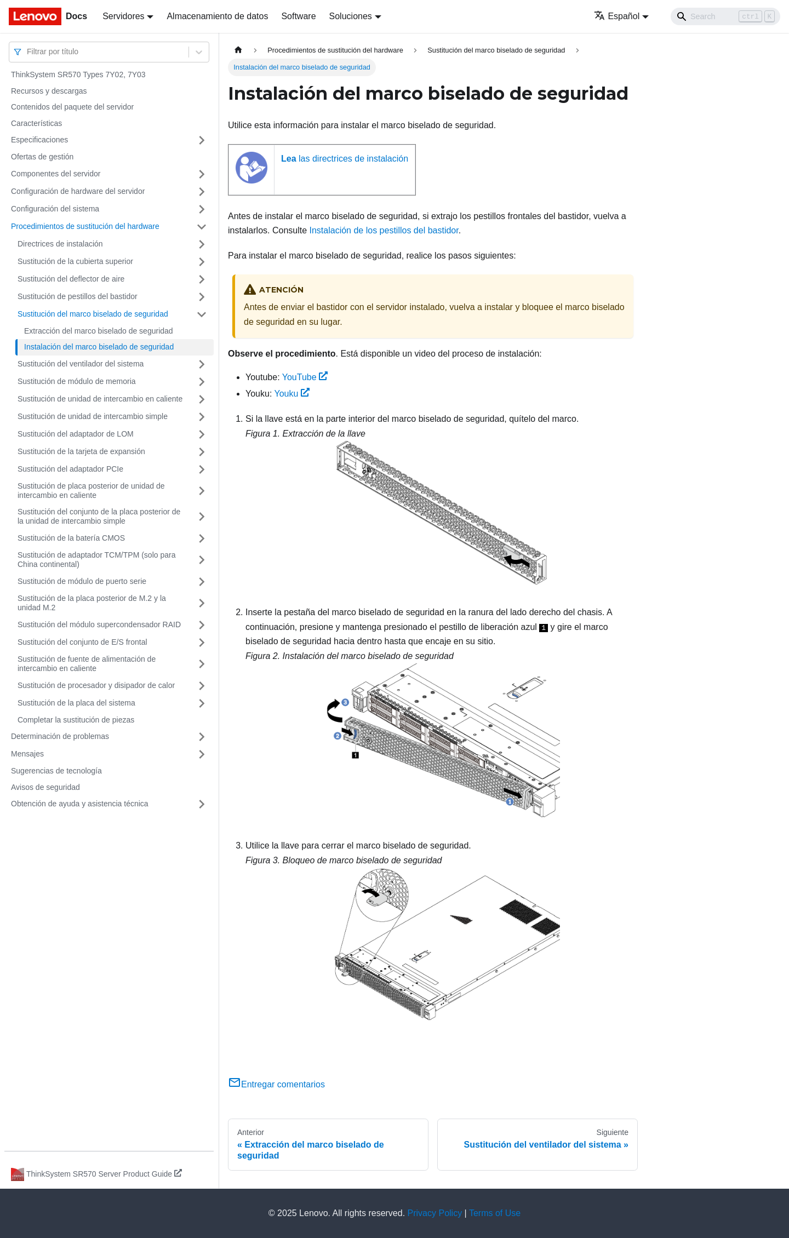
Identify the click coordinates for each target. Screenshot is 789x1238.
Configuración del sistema (55, 208)
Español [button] (616, 16)
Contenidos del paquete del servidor (72, 106)
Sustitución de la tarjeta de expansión (81, 451)
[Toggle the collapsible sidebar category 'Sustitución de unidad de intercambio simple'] (202, 417)
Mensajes (27, 753)
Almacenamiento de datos (217, 16)
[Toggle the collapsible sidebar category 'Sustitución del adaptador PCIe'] (202, 469)
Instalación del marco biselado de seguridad (99, 346)
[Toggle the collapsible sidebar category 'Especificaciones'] (202, 140)
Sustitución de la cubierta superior (75, 261)
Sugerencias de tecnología (56, 770)
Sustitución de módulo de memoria (77, 381)
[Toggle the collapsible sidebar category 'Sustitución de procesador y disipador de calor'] (202, 686)
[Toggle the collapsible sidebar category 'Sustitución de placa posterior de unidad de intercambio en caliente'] (202, 491)
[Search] (725, 16)
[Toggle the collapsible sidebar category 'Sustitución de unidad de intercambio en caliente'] (202, 399)
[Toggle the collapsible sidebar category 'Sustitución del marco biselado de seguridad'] (202, 314)
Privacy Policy (435, 1213)
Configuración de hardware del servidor (78, 191)
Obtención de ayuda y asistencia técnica (79, 803)
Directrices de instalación (60, 243)
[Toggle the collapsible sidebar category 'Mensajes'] (202, 754)
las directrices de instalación (344, 158)
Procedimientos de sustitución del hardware (85, 226)
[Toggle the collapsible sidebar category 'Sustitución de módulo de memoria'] (202, 382)
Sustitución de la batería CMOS (71, 538)
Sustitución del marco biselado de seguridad (93, 314)
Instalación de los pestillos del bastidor (384, 230)
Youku (292, 393)
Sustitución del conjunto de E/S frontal (82, 642)
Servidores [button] (123, 16)
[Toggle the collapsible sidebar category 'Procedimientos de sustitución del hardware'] (202, 227)
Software (298, 16)
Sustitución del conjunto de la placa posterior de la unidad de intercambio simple (99, 516)
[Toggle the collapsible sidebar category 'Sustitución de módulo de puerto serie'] (202, 582)
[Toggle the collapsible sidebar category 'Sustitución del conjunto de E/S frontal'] (202, 642)
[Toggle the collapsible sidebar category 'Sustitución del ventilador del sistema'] (202, 364)
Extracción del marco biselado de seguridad (98, 330)
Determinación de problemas (60, 736)
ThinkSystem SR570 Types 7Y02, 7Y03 (78, 74)
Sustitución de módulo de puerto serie (82, 581)
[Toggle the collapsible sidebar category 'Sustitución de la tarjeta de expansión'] (202, 452)
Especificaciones (39, 139)
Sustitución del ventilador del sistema (81, 363)
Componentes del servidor (55, 173)
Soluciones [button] (350, 16)
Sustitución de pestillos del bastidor (78, 296)
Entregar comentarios (276, 1084)
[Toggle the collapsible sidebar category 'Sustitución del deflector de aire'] (202, 279)
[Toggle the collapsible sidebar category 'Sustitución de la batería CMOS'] (202, 538)
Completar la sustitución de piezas (76, 719)
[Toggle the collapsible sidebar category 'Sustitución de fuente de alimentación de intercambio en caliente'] (202, 664)
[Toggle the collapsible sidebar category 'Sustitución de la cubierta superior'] (202, 262)
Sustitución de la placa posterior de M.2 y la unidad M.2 (92, 603)
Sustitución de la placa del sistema (76, 702)
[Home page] (238, 50)
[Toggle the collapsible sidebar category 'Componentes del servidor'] (202, 174)
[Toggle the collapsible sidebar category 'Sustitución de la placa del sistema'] (202, 703)
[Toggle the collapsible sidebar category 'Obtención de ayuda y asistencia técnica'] (202, 804)
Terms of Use (495, 1213)
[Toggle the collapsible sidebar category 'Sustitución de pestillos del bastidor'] (202, 297)
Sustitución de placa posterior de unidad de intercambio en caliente (91, 491)
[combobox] (28, 51)
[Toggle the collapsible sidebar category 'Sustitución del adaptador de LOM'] (202, 434)
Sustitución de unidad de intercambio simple (93, 416)
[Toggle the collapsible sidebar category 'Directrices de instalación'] (202, 244)
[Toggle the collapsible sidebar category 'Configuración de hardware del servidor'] (202, 191)
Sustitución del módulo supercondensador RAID (99, 624)
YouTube (305, 377)
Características (36, 123)
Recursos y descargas (49, 91)
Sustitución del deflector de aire (71, 278)
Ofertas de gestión (42, 156)
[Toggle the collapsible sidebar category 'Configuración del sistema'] (202, 209)
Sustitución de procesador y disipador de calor (96, 685)
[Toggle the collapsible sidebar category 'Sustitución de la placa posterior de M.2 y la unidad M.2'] (202, 603)
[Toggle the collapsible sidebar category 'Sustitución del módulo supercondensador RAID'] (202, 625)
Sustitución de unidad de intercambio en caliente (100, 398)
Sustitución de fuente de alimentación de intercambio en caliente (87, 664)
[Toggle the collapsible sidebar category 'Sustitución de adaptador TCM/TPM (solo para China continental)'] (202, 560)
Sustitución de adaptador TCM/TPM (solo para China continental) (96, 560)
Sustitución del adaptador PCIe (70, 469)
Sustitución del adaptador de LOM (76, 433)
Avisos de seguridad (45, 787)
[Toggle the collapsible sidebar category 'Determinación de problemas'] (202, 737)
